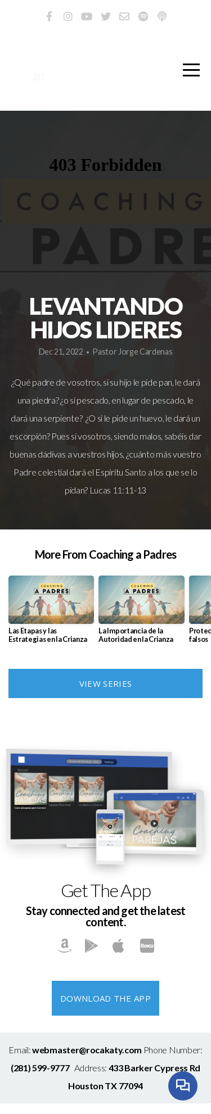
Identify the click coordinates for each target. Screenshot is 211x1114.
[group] (51, 614)
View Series (105, 683)
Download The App (105, 998)
